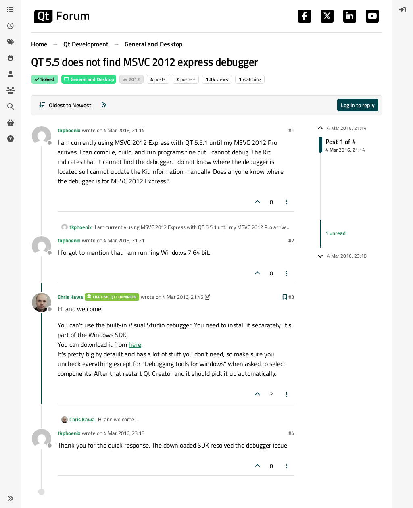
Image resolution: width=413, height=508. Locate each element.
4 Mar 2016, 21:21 (124, 240)
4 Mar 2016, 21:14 (124, 130)
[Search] (10, 106)
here (135, 344)
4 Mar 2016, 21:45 (183, 297)
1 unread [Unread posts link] (335, 233)
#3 (291, 297)
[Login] (402, 9)
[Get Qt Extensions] (10, 122)
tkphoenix (69, 130)
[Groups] (10, 90)
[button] (10, 498)
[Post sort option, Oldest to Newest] (65, 105)
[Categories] (10, 9)
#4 (291, 433)
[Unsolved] (10, 138)
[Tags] (10, 41)
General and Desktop (88, 79)
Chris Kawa (70, 297)
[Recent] (10, 25)
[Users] (10, 74)
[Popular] (10, 58)
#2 (291, 240)
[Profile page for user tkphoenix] (41, 136)
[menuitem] (402, 9)
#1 (291, 130)
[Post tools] (287, 202)
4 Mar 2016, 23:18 (124, 433)
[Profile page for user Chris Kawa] (41, 302)
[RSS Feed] (104, 105)
